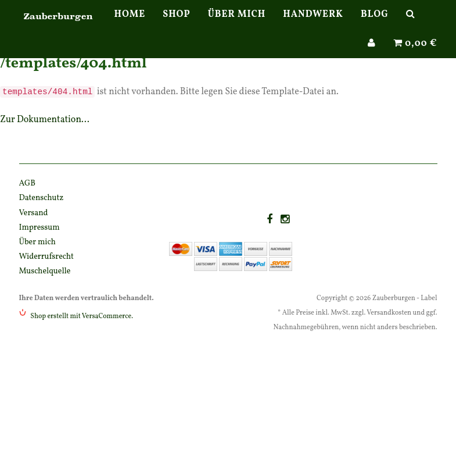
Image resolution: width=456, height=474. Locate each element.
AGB (27, 183)
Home (130, 26)
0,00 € (415, 55)
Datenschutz (41, 198)
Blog (375, 26)
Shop (177, 26)
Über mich (236, 26)
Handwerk (313, 26)
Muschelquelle (45, 271)
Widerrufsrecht (46, 256)
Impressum (39, 227)
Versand (33, 213)
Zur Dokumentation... (44, 119)
